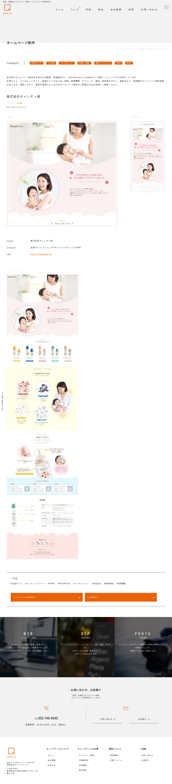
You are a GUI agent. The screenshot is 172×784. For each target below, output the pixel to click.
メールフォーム (85, 583)
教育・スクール (108, 63)
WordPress (67, 583)
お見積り (145, 761)
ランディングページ (18, 107)
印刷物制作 (86, 641)
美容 (125, 63)
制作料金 (83, 771)
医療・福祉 (88, 63)
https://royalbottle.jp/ (42, 254)
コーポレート (69, 63)
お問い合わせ (147, 756)
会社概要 (52, 761)
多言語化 (101, 583)
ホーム (51, 756)
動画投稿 (114, 583)
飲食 (136, 63)
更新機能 (127, 583)
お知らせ (52, 766)
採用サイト (37, 63)
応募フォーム (116, 761)
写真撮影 (143, 641)
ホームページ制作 (28, 641)
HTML (54, 583)
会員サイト (17, 583)
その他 (52, 63)
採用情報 (114, 756)
